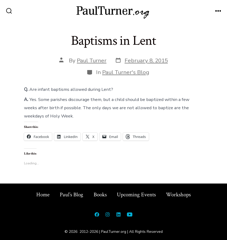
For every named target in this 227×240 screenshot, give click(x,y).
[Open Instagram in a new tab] (107, 214)
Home (43, 194)
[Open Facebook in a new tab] (97, 214)
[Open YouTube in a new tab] (129, 214)
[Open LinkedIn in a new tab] (118, 214)
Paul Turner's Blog (125, 72)
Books (100, 194)
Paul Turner (91, 60)
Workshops (178, 194)
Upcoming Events (136, 194)
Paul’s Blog (71, 194)
